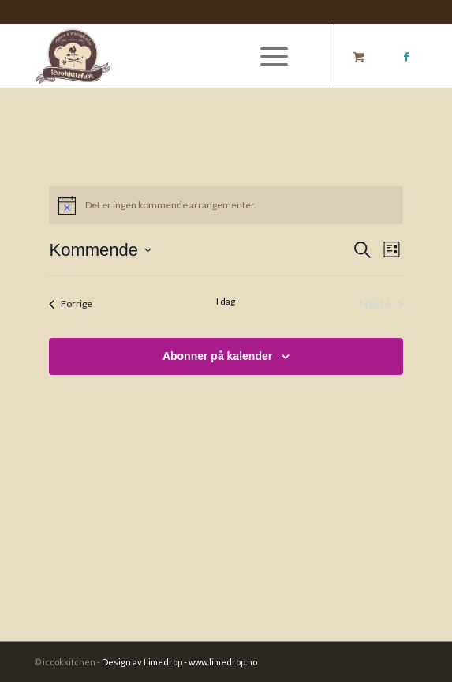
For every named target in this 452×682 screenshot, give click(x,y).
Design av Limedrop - (145, 662)
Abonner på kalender (217, 356)
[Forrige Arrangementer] (70, 304)
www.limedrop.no (223, 662)
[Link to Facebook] (406, 56)
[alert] (225, 205)
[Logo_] (188, 56)
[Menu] (266, 56)
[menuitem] (271, 56)
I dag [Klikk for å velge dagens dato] (225, 301)
